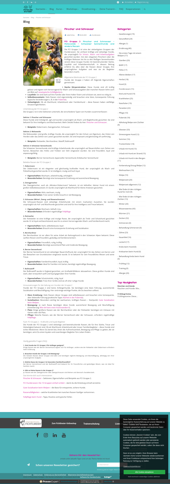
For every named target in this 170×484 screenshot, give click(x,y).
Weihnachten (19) (126, 170)
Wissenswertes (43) (127, 208)
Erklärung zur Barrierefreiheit (55, 475)
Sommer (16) (124, 139)
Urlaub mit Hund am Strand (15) (132, 153)
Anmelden (127, 2)
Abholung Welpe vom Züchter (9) (131, 123)
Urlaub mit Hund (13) (128, 148)
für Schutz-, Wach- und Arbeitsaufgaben (96, 54)
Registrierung (142, 2)
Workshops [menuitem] (72, 8)
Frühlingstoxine (124, 294)
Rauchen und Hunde (126, 286)
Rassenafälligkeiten (31, 392)
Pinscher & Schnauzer (32, 378)
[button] (144, 9)
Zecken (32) (124, 218)
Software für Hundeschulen (90, 477)
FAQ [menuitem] (121, 8)
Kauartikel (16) (125, 237)
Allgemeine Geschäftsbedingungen (81, 475)
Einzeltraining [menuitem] (89, 8)
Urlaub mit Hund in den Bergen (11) (131, 159)
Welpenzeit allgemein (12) (130, 184)
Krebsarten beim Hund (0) (130, 251)
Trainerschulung (91, 423)
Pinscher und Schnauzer (97, 122)
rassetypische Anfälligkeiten (50, 92)
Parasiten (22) (125, 108)
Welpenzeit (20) (125, 180)
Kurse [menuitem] (60, 8)
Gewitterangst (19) (127, 34)
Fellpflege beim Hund (32, 397)
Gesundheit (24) (125, 39)
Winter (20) (123, 204)
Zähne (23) (123, 232)
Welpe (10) (123, 175)
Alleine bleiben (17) (127, 74)
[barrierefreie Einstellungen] (118, 2)
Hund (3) (122, 84)
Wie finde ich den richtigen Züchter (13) (129, 197)
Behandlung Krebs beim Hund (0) (131, 257)
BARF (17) (123, 65)
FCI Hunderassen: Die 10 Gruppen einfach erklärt (44, 383)
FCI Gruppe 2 (72, 41)
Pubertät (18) (124, 117)
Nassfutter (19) (125, 103)
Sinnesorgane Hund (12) (129, 134)
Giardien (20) (124, 60)
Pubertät (62, 99)
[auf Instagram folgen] (24, 2)
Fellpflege (66, 211)
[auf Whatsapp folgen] (36, 2)
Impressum (27, 475)
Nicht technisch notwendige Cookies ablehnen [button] (144, 476)
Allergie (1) (123, 43)
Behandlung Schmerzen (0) (130, 227)
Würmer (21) (124, 213)
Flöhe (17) (123, 70)
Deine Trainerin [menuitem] (108, 8)
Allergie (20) (124, 273)
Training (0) (123, 268)
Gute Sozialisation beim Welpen (36, 387)
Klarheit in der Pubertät (73, 297)
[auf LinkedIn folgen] (32, 2)
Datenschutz (38, 475)
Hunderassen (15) (126, 89)
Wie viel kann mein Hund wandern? (54, 307)
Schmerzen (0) (125, 223)
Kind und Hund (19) (127, 93)
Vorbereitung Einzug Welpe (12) (132, 165)
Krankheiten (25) (126, 98)
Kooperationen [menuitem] (133, 8)
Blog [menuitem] (52, 8)
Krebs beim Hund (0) (127, 247)
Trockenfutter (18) (126, 144)
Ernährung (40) (125, 48)
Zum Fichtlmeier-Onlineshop (64, 423)
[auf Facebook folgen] (28, 2)
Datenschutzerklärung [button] (131, 466)
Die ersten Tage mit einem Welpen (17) (129, 54)
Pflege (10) (123, 113)
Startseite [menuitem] (41, 8)
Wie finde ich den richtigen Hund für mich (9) (129, 190)
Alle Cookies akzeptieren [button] (144, 472)
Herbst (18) (123, 79)
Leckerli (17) (124, 242)
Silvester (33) (124, 129)
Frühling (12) (124, 263)
